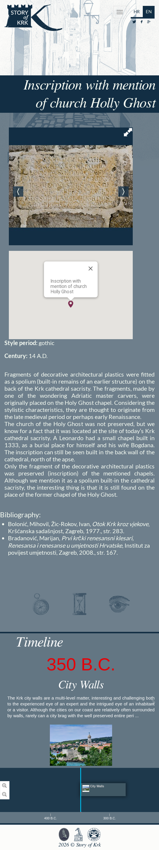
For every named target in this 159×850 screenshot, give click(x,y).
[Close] (90, 268)
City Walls (81, 685)
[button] (70, 304)
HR (137, 11)
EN (149, 11)
